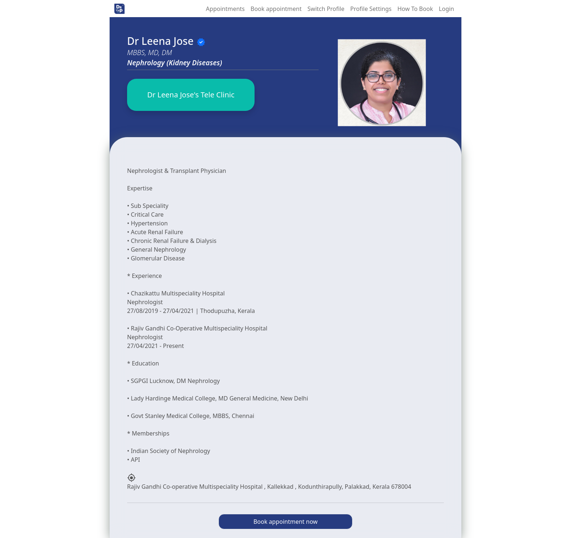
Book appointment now (285, 522)
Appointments (225, 9)
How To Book (415, 9)
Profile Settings (370, 9)
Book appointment (276, 9)
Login (446, 9)
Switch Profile (325, 9)
